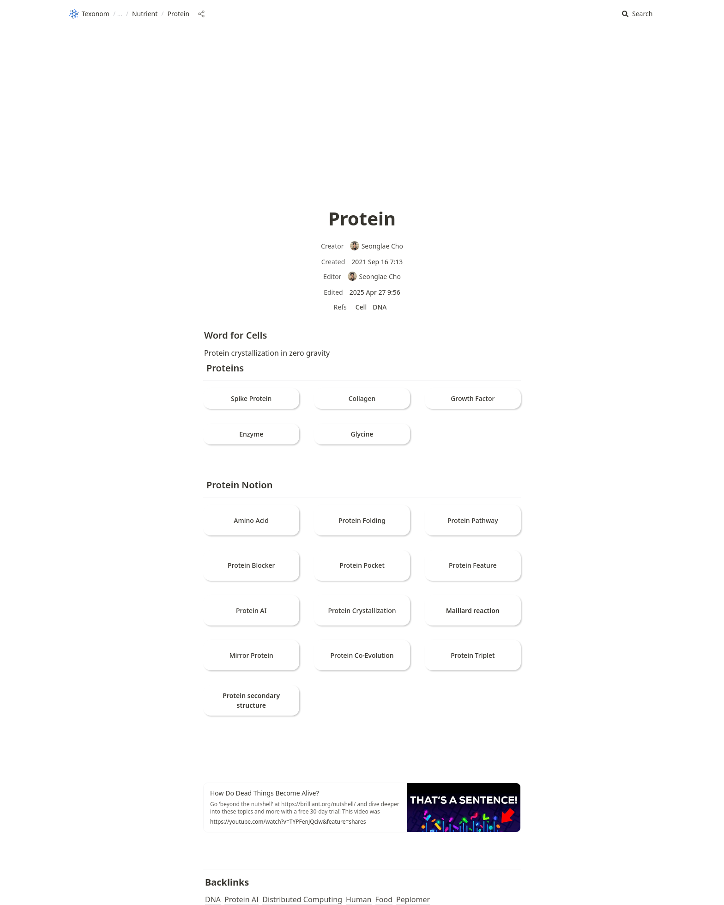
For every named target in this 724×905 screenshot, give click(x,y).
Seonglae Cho (376, 246)
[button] (637, 14)
